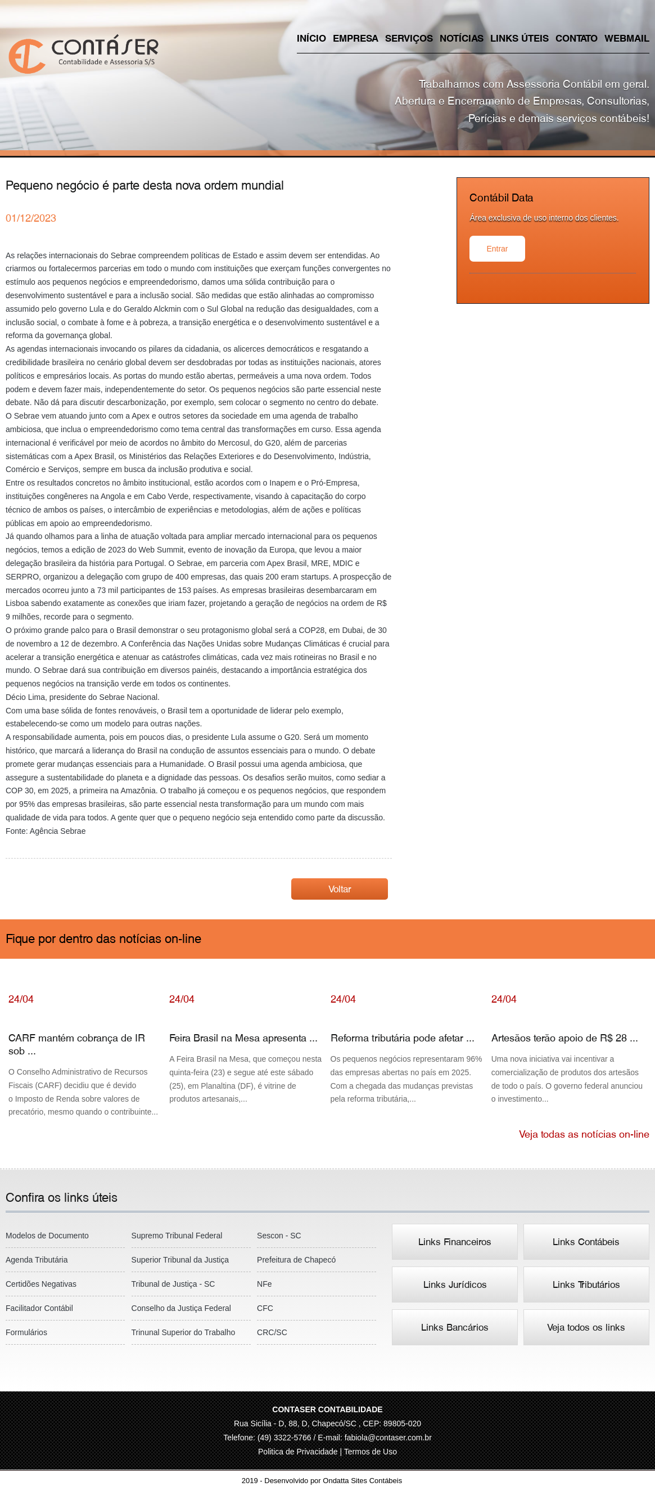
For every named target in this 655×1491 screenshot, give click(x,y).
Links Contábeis (586, 1242)
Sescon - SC (279, 1235)
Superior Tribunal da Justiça (180, 1259)
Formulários (26, 1332)
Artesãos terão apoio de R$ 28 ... (569, 1060)
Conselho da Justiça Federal (181, 1308)
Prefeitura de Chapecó (296, 1259)
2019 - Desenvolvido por (327, 1480)
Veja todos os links (586, 1327)
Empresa (355, 38)
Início (311, 38)
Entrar (497, 248)
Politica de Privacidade (299, 1451)
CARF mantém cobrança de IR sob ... (86, 1066)
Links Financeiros (454, 1242)
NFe (264, 1283)
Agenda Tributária (37, 1259)
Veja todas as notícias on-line (584, 1134)
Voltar (339, 889)
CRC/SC (272, 1332)
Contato (576, 38)
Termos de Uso (370, 1451)
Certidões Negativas (41, 1283)
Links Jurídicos (455, 1284)
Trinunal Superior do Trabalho (184, 1332)
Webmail (626, 38)
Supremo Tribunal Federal (177, 1235)
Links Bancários (455, 1327)
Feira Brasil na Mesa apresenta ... (246, 1060)
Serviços (409, 38)
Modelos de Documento (47, 1235)
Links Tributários (586, 1284)
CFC (265, 1308)
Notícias (462, 38)
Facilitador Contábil (39, 1308)
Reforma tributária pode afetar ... (408, 1060)
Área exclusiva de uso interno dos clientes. (543, 217)
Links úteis (519, 38)
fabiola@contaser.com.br (388, 1437)
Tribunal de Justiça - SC (173, 1283)
